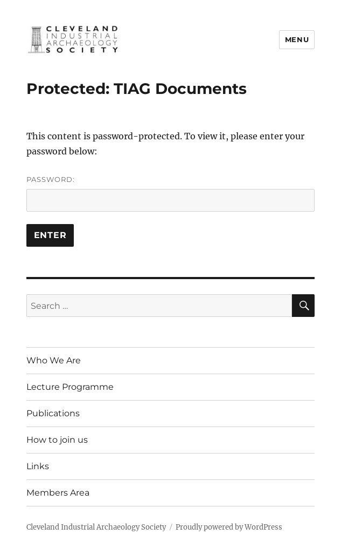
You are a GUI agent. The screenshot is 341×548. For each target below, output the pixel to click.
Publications (53, 413)
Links (37, 466)
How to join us (57, 440)
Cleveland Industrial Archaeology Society (96, 527)
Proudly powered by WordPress (229, 527)
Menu (297, 39)
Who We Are (53, 360)
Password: (170, 193)
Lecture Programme (70, 387)
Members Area (57, 493)
